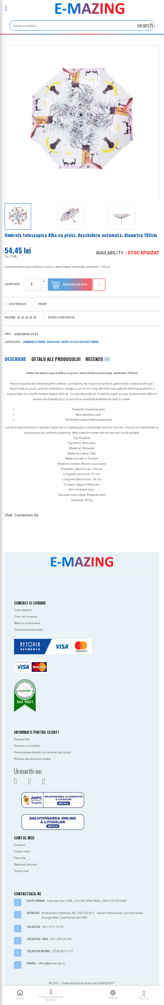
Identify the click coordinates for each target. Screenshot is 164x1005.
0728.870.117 (62, 951)
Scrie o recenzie (59, 317)
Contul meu (22, 851)
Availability (109, 252)
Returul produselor (27, 623)
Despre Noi (22, 739)
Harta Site (21, 871)
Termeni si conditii (27, 745)
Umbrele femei (34, 342)
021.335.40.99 (60, 939)
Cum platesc (23, 610)
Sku (8, 334)
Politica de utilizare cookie (32, 759)
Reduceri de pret (25, 864)
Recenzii (97, 359)
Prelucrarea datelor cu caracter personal (42, 752)
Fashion (53, 342)
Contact (19, 845)
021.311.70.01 (53, 927)
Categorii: (13, 342)
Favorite (19, 858)
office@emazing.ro (51, 963)
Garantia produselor (28, 629)
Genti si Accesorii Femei (80, 342)
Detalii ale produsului (55, 359)
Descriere (15, 359)
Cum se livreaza (25, 616)
